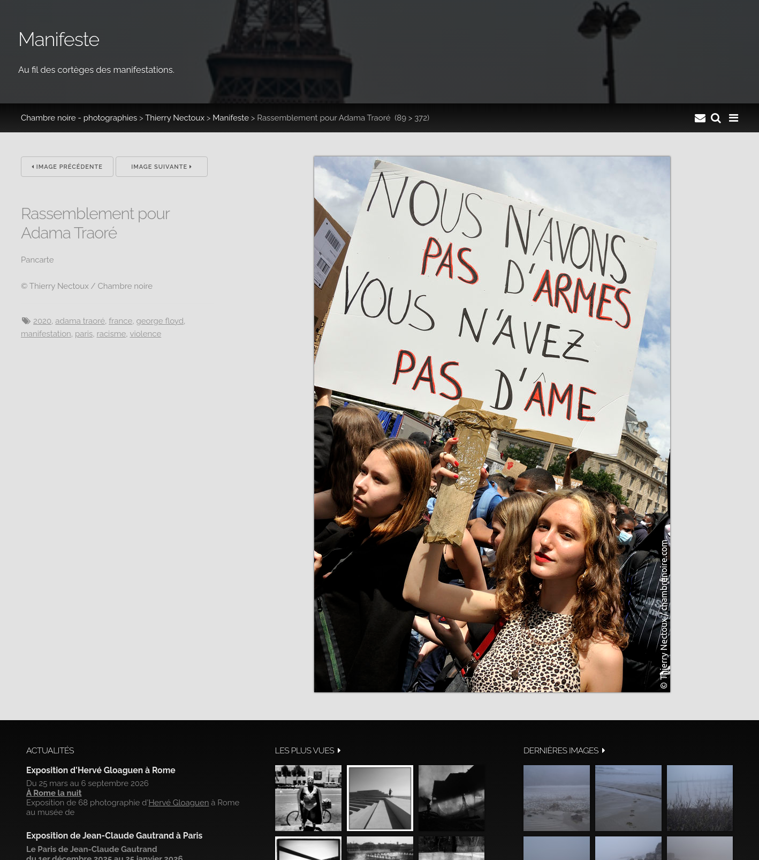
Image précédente (67, 166)
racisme (111, 334)
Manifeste (230, 118)
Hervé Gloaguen (178, 802)
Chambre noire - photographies (79, 118)
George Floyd (160, 321)
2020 (42, 321)
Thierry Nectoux (174, 118)
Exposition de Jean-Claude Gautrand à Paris (114, 836)
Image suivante (161, 166)
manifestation (46, 334)
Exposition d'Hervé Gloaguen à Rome (101, 770)
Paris (84, 334)
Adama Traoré (80, 321)
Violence (145, 334)
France (120, 321)
